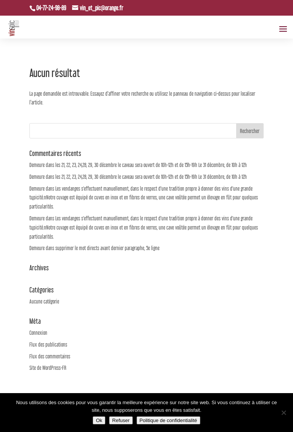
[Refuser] (283, 412)
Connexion (38, 332)
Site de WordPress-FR (47, 368)
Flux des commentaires (49, 356)
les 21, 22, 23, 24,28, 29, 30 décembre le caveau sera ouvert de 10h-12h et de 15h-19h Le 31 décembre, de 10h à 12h (151, 165)
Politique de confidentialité (168, 420)
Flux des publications (48, 344)
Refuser (121, 420)
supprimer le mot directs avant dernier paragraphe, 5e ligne (107, 248)
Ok (99, 420)
